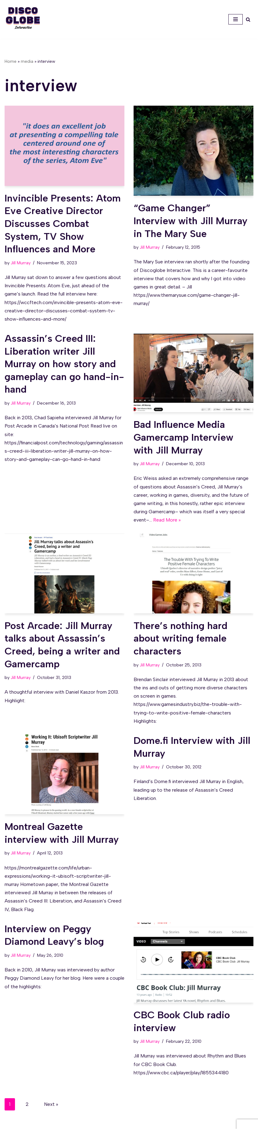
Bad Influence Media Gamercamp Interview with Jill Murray (183, 437)
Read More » (167, 520)
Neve (101, 1135)
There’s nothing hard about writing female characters (180, 638)
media (27, 61)
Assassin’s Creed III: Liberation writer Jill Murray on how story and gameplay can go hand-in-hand (64, 364)
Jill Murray (21, 263)
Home (11, 61)
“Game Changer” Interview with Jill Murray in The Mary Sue (190, 220)
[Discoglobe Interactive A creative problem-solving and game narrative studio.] (23, 18)
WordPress (150, 1135)
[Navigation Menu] (235, 19)
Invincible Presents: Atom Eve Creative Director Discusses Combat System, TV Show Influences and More (63, 223)
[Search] (248, 19)
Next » (51, 1104)
